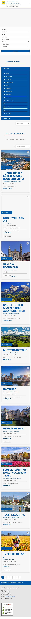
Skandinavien (8, 107)
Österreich (8, 94)
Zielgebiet (6, 68)
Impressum (20, 582)
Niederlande (8, 91)
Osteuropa (8, 97)
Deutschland (8, 76)
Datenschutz (4, 584)
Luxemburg (8, 88)
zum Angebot (6, 167)
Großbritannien (9, 82)
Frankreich (8, 79)
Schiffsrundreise (9, 100)
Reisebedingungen (12, 582)
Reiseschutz (4, 582)
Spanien (7, 110)
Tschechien (8, 113)
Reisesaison (16, 118)
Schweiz (7, 104)
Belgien (7, 73)
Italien (7, 85)
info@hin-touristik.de (10, 596)
